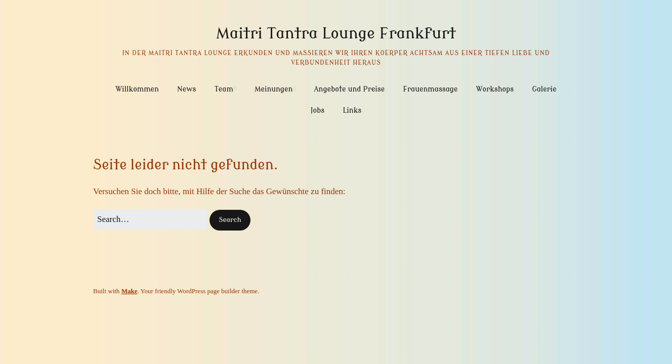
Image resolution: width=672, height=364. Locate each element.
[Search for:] (150, 219)
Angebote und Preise (349, 89)
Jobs (317, 110)
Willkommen (137, 89)
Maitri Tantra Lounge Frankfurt (336, 33)
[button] (229, 220)
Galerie (544, 89)
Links (352, 110)
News (186, 89)
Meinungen (273, 89)
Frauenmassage (430, 89)
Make (129, 291)
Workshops (495, 89)
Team (224, 89)
